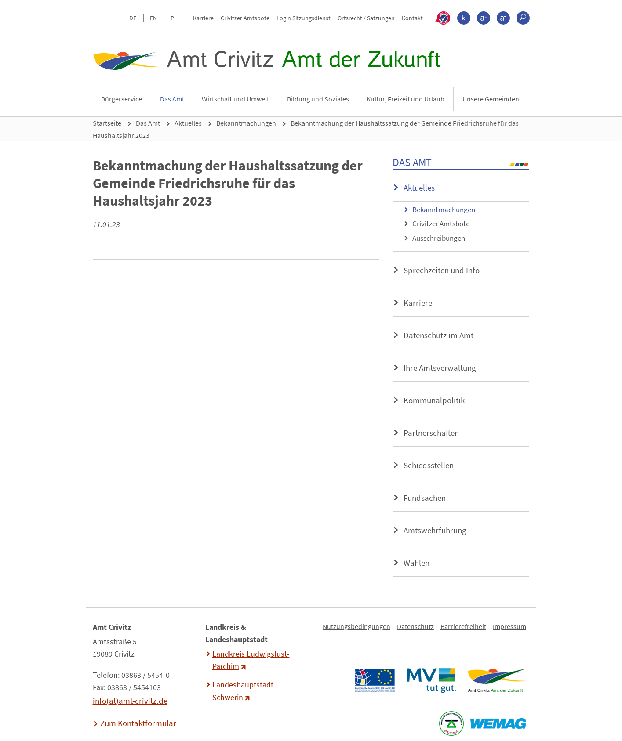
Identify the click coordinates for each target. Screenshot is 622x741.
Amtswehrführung (435, 530)
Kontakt (412, 18)
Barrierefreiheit (463, 626)
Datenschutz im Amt (438, 335)
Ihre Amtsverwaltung (440, 367)
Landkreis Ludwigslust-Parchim (251, 660)
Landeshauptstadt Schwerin (242, 691)
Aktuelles (188, 123)
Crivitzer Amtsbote (245, 18)
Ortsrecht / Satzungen (366, 18)
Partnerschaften (431, 432)
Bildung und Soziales (318, 98)
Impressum (509, 626)
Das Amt (172, 98)
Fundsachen (425, 497)
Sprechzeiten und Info (442, 270)
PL (174, 18)
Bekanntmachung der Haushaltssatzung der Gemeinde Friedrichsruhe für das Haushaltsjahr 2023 (306, 129)
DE (132, 18)
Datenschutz (415, 626)
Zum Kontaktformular (138, 723)
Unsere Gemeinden (490, 98)
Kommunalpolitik (434, 400)
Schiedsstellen (429, 465)
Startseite (107, 123)
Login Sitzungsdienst (303, 18)
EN (153, 18)
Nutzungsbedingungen (356, 626)
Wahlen (416, 562)
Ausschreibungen (438, 238)
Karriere (203, 18)
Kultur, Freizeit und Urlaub (405, 98)
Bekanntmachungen (246, 123)
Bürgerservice (121, 98)
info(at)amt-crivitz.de (130, 700)
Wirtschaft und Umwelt (235, 98)
